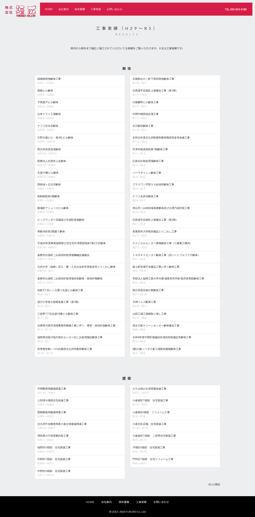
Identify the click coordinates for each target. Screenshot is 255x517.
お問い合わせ (114, 9)
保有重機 (79, 9)
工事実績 (96, 9)
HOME (49, 9)
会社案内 (63, 9)
